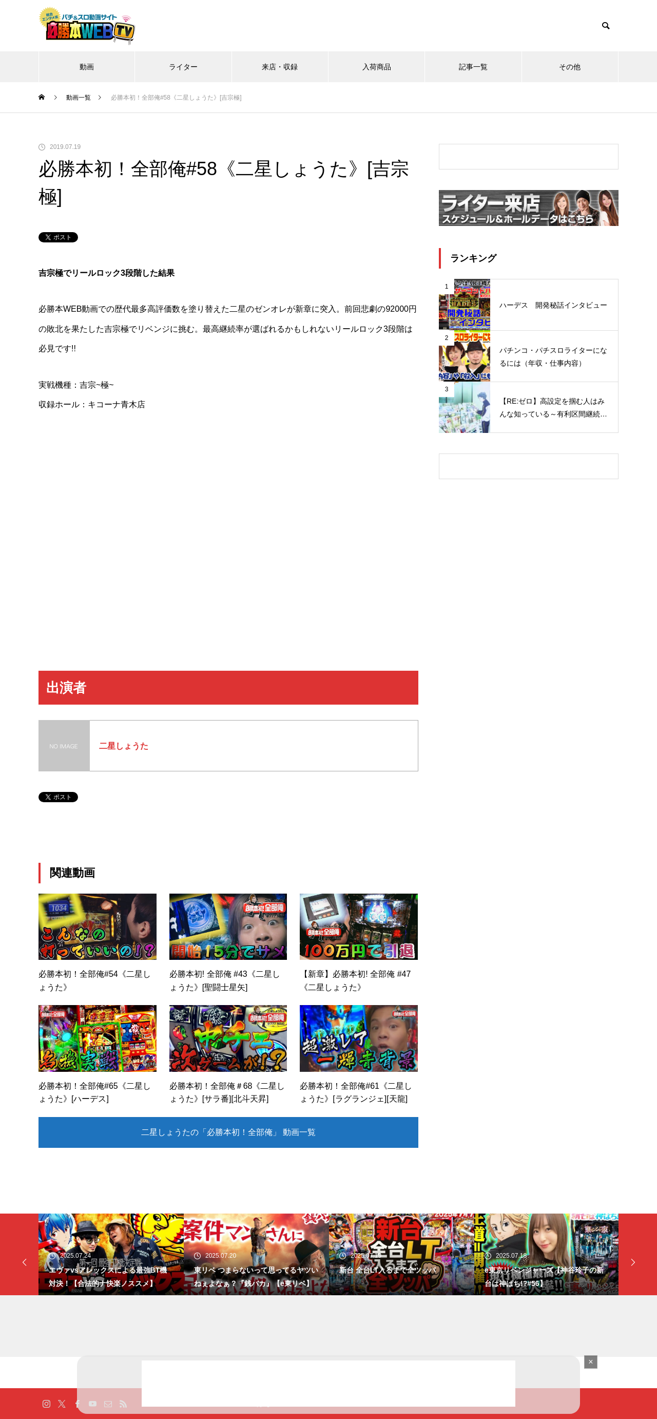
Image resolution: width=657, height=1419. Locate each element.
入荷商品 (376, 67)
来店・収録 (280, 67)
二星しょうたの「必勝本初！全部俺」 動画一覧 (228, 1132)
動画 (87, 67)
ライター (183, 67)
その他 (570, 67)
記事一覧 (473, 67)
